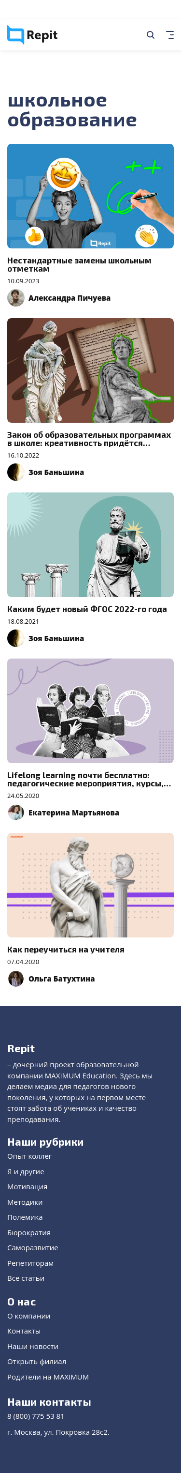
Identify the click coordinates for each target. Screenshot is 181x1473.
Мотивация (27, 1186)
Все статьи (25, 1278)
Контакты (24, 1330)
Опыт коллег (29, 1156)
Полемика (25, 1217)
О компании (29, 1315)
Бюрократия (29, 1232)
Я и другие (25, 1171)
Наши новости (32, 1346)
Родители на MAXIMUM (48, 1376)
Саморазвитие (32, 1247)
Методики (24, 1202)
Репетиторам (30, 1263)
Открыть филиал (36, 1361)
